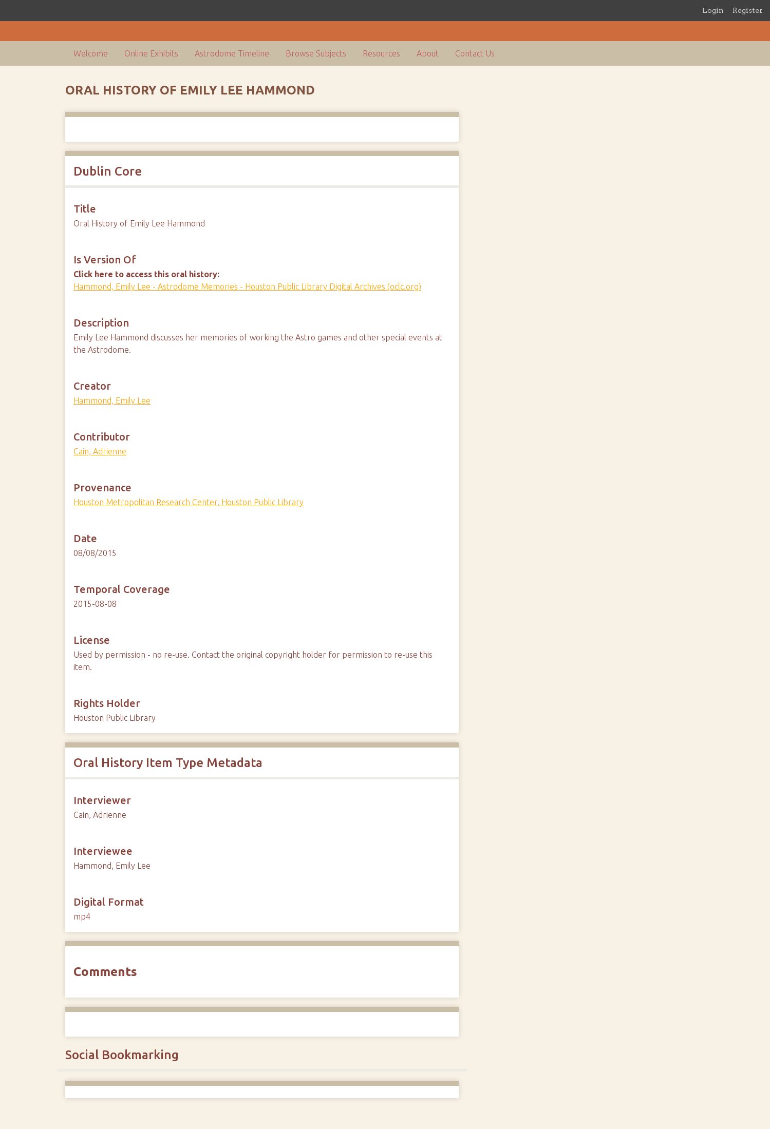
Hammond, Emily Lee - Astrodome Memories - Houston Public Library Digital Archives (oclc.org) (247, 286)
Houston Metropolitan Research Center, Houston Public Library (188, 502)
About (428, 53)
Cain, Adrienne (99, 451)
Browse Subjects (316, 53)
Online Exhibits (151, 53)
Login (713, 10)
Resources (381, 53)
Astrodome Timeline (232, 53)
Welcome (90, 53)
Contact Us (475, 53)
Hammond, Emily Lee (112, 400)
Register (748, 10)
